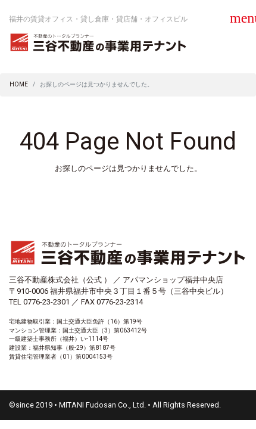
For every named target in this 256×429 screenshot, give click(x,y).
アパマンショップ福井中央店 (173, 279)
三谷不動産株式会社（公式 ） (60, 279)
